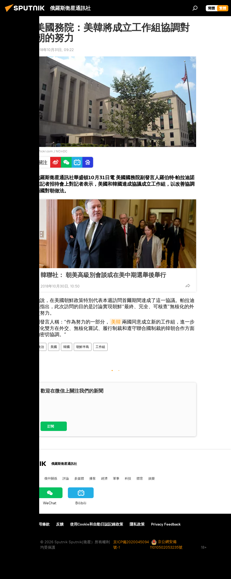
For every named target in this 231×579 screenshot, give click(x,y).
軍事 (116, 478)
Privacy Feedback (166, 524)
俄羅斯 (22, 478)
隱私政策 (137, 524)
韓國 (66, 347)
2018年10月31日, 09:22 (54, 49)
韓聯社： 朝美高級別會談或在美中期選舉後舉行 (103, 274)
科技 (128, 478)
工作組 (100, 347)
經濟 (104, 478)
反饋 (60, 524)
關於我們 (13, 524)
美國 (53, 347)
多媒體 (79, 478)
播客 (92, 478)
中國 (9, 478)
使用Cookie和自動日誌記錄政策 (96, 524)
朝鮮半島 (82, 347)
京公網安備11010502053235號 (166, 544)
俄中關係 (50, 478)
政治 (41, 347)
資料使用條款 (38, 524)
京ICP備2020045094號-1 (131, 544)
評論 (66, 478)
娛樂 (151, 478)
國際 (35, 478)
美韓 (116, 322)
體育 (140, 478)
